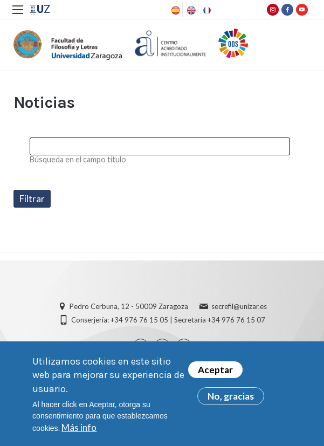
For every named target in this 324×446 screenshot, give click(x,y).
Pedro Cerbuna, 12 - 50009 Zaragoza (129, 306)
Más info (78, 430)
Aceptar (215, 373)
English (190, 10)
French (205, 10)
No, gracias (231, 399)
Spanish (174, 10)
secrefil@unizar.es (239, 306)
